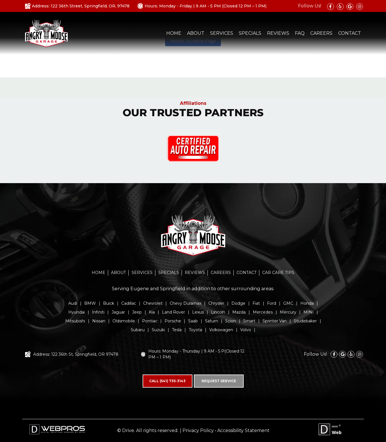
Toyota (195, 329)
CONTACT (349, 33)
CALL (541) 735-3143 (167, 381)
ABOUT (195, 33)
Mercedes (263, 312)
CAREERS (321, 33)
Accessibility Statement (243, 430)
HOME (173, 33)
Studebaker (305, 321)
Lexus (198, 312)
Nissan (98, 321)
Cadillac (128, 303)
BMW (90, 303)
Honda (307, 303)
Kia (152, 312)
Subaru (138, 329)
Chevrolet (153, 303)
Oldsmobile (123, 321)
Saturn (211, 321)
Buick (108, 303)
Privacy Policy (198, 430)
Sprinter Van (274, 321)
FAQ (300, 33)
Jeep (137, 312)
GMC (288, 303)
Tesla (177, 329)
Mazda (239, 312)
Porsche (173, 321)
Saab (193, 321)
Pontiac (149, 321)
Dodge (238, 303)
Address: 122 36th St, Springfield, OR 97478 (75, 354)
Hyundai (76, 312)
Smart (249, 321)
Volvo (245, 329)
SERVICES (221, 33)
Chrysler (216, 303)
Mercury (288, 312)
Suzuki (158, 329)
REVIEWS (278, 33)
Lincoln (218, 312)
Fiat (256, 303)
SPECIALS (250, 33)
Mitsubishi (75, 321)
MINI (308, 312)
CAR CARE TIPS (278, 272)
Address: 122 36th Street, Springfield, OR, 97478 (81, 6)
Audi (72, 303)
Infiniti (98, 312)
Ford (271, 303)
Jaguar (118, 312)
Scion (230, 321)
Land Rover (173, 312)
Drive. (128, 430)
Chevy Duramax (185, 303)
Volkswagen (221, 329)
